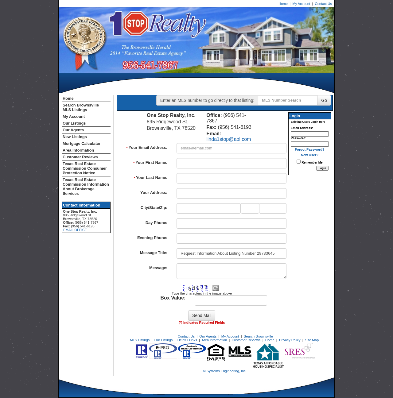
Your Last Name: (150, 177)
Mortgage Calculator (82, 143)
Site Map (312, 340)
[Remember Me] (299, 162)
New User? (309, 155)
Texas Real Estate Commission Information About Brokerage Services (86, 186)
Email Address (301, 128)
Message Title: (153, 252)
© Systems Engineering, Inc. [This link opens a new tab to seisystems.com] (225, 371)
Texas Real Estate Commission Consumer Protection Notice (85, 168)
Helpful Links (187, 340)
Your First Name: (150, 162)
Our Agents (73, 130)
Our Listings (74, 123)
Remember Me (309, 162)
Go (324, 100)
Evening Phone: (152, 237)
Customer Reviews (80, 157)
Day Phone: (157, 222)
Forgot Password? (310, 149)
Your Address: (153, 192)
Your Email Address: (146, 147)
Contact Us (323, 4)
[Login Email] (310, 134)
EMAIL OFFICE (75, 230)
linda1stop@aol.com (228, 139)
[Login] (322, 168)
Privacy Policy (290, 340)
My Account (301, 4)
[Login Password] (310, 144)
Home (283, 4)
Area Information (78, 150)
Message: (158, 267)
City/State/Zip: (154, 207)
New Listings (75, 136)
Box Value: (172, 297)
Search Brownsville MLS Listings (81, 107)
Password (298, 138)
